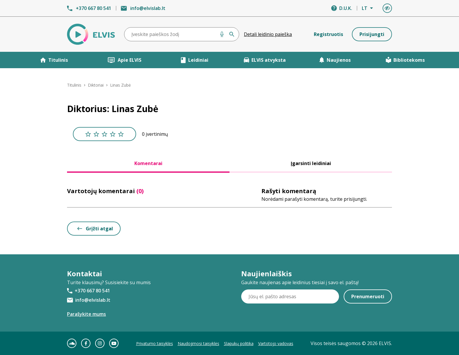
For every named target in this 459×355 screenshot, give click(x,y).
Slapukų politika (239, 343)
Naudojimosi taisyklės (198, 343)
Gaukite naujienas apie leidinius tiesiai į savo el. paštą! (300, 282)
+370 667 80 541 (93, 8)
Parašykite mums (86, 314)
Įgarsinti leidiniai (311, 163)
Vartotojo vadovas (275, 343)
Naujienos (335, 60)
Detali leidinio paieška (268, 34)
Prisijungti (371, 34)
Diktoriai (96, 85)
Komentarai (148, 163)
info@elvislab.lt (147, 8)
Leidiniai (194, 60)
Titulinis (54, 60)
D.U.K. (345, 8)
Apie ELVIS (124, 60)
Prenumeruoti (367, 296)
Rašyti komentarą (288, 191)
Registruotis (328, 34)
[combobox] (181, 34)
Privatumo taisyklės (154, 343)
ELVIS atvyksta (265, 60)
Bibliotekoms (405, 60)
